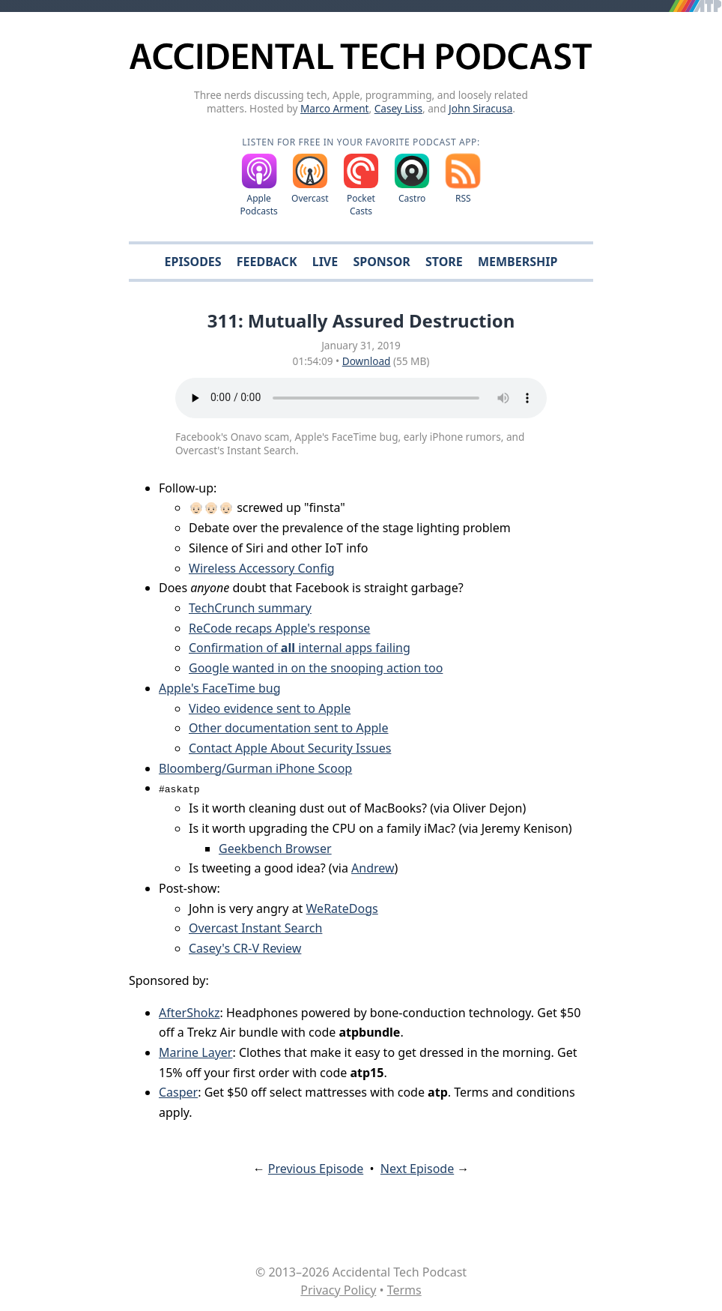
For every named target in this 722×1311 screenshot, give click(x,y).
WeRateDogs (342, 908)
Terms (404, 1290)
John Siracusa (480, 108)
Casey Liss (398, 108)
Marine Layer (195, 1052)
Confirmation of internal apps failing (299, 647)
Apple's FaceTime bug (220, 688)
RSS (463, 198)
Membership (517, 261)
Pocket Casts (361, 204)
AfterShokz (189, 1012)
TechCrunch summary (250, 608)
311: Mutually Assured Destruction (361, 320)
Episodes (193, 261)
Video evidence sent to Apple (270, 708)
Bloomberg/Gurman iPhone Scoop (255, 768)
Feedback (267, 261)
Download (366, 361)
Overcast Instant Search (255, 928)
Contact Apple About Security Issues (290, 748)
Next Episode (417, 1168)
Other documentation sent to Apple (288, 728)
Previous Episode (315, 1168)
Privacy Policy (338, 1290)
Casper (178, 1092)
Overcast (310, 198)
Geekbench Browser (275, 848)
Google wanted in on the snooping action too (316, 668)
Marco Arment (334, 108)
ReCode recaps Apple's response (279, 628)
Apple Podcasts (259, 204)
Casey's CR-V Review (245, 948)
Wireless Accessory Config (262, 568)
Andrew (373, 868)
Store (444, 261)
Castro (411, 198)
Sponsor (381, 261)
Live (325, 261)
